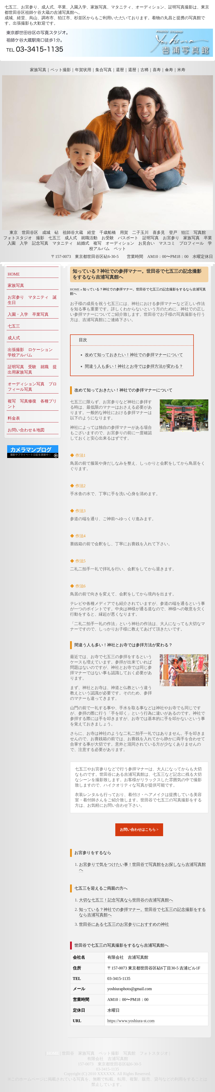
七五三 (14, 326)
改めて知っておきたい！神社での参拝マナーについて (134, 355)
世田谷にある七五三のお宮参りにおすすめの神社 (124, 924)
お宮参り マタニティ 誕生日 (32, 300)
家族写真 (16, 285)
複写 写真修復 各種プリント (32, 404)
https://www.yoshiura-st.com (131, 1021)
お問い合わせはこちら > (139, 830)
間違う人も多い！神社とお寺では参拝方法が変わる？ (134, 366)
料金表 (14, 418)
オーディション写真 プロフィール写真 (32, 386)
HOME (14, 274)
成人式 (14, 338)
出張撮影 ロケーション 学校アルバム (32, 352)
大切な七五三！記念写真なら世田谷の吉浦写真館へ (126, 900)
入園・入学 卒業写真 (28, 314)
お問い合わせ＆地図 (26, 430)
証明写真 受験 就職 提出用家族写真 (32, 369)
